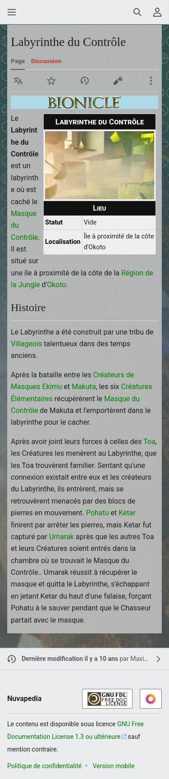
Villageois (26, 343)
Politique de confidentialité (44, 766)
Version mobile (113, 766)
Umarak (61, 536)
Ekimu (52, 386)
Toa (149, 441)
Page (18, 60)
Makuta (84, 386)
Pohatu (97, 513)
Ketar (127, 513)
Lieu (99, 208)
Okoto (56, 284)
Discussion (46, 60)
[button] (18, 81)
